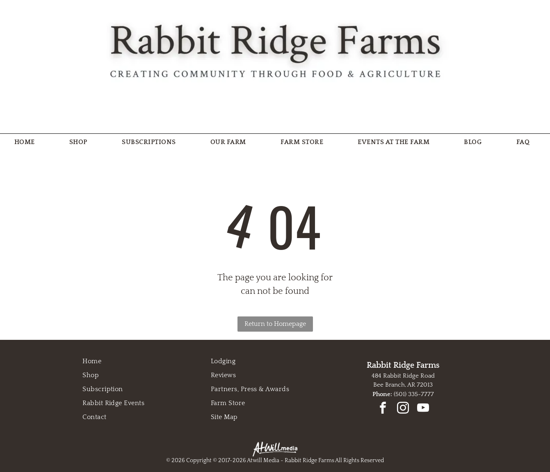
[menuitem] (27, 142)
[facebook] (383, 409)
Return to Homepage (275, 324)
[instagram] (403, 409)
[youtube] (423, 409)
